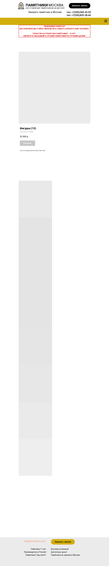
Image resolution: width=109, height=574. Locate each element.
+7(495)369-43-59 (81, 12)
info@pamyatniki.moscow (35, 541)
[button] (79, 5)
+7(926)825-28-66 (81, 15)
